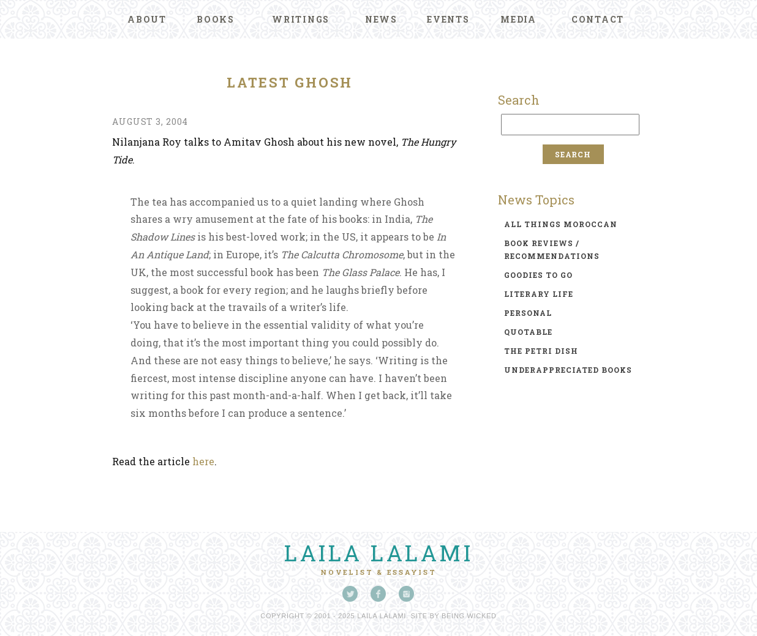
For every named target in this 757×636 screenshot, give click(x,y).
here (203, 461)
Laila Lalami (378, 552)
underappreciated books (568, 370)
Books (216, 19)
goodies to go (538, 275)
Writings (301, 19)
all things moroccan (560, 224)
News (381, 19)
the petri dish (541, 351)
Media (518, 19)
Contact (597, 19)
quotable (528, 332)
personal (528, 313)
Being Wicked (469, 615)
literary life (538, 294)
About (147, 19)
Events (448, 19)
